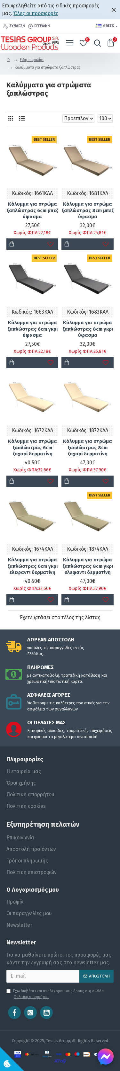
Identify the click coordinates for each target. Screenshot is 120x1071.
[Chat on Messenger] (106, 1057)
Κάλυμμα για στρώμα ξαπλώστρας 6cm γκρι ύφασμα (32, 329)
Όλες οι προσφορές (35, 13)
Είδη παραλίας (32, 60)
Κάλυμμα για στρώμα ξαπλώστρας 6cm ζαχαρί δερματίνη (32, 447)
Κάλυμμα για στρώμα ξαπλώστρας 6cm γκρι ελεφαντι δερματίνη (32, 566)
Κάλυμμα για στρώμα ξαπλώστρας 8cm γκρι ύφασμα (87, 329)
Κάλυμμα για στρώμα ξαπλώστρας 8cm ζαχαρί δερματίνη (87, 447)
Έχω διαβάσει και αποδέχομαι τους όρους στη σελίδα (55, 994)
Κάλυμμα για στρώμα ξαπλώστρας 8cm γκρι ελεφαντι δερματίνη (87, 566)
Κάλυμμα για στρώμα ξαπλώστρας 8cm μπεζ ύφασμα (88, 210)
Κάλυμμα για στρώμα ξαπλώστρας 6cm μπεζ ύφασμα (32, 210)
